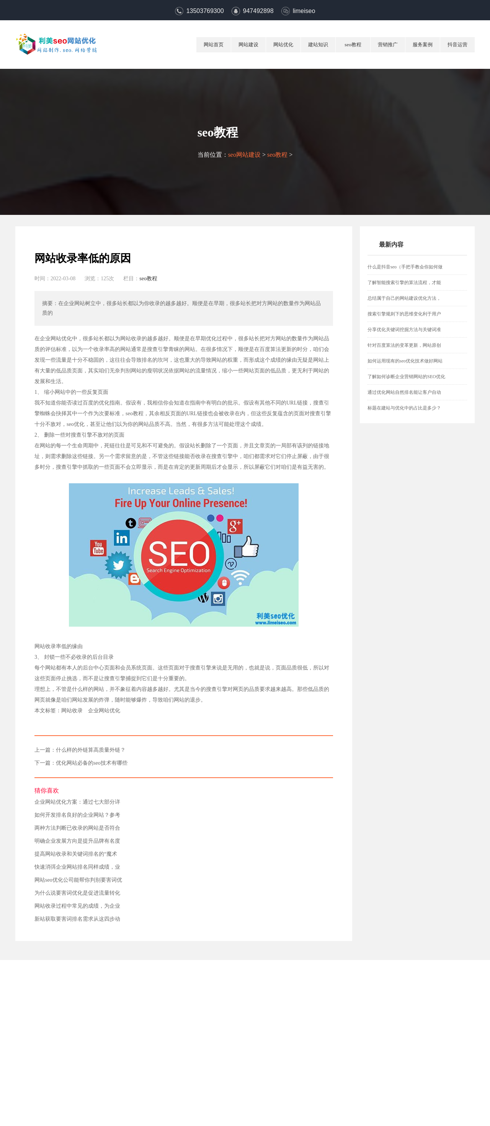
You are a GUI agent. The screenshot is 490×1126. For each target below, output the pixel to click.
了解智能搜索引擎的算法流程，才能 (404, 282)
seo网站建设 (244, 154)
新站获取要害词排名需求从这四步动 (77, 919)
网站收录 (72, 710)
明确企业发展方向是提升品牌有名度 (77, 841)
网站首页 (214, 44)
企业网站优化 (104, 710)
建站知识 (318, 44)
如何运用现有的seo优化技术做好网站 (405, 361)
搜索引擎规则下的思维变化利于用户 (404, 314)
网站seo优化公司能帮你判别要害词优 (78, 880)
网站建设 (248, 44)
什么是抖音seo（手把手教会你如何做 (405, 267)
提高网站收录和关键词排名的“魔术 (75, 854)
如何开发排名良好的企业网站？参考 (77, 815)
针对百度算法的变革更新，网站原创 (404, 345)
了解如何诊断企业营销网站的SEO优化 (406, 376)
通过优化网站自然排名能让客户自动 (404, 392)
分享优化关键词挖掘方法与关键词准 (404, 329)
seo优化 (76, 424)
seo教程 (353, 44)
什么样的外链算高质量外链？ (91, 750)
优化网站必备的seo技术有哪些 (91, 763)
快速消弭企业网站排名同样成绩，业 (77, 867)
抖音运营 (457, 44)
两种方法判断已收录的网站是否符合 (77, 828)
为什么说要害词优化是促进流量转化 (77, 893)
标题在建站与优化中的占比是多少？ (404, 408)
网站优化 (283, 44)
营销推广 (388, 44)
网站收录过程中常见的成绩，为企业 (77, 906)
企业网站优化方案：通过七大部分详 (77, 802)
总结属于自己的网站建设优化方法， (404, 298)
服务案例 (423, 44)
